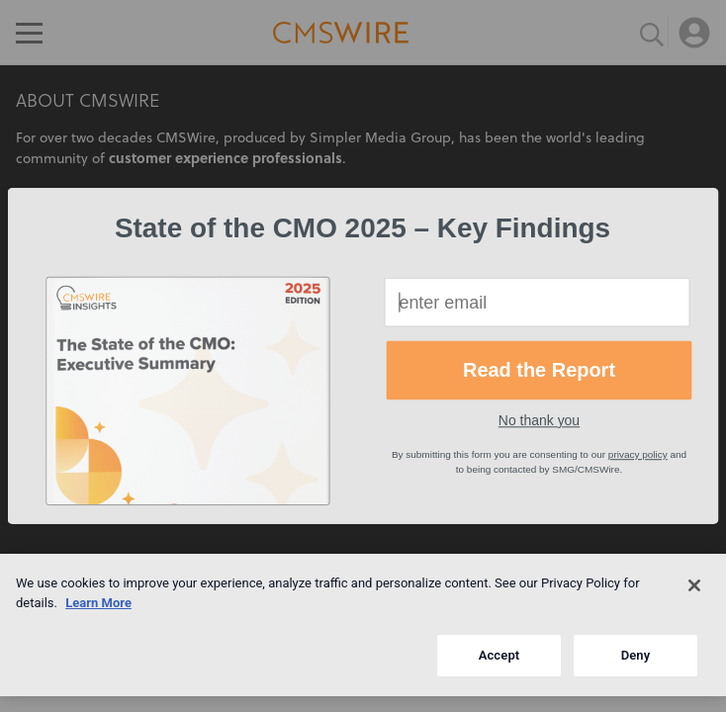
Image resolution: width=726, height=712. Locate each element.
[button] (362, 228)
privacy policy (638, 454)
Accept (499, 655)
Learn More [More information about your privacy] (98, 602)
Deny (636, 655)
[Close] (694, 585)
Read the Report (539, 370)
